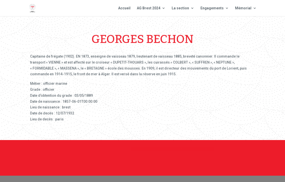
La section (180, 8)
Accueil (124, 8)
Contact (133, 151)
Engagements (212, 8)
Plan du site (203, 151)
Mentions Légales (166, 151)
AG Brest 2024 (148, 8)
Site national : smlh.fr (244, 151)
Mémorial (243, 8)
